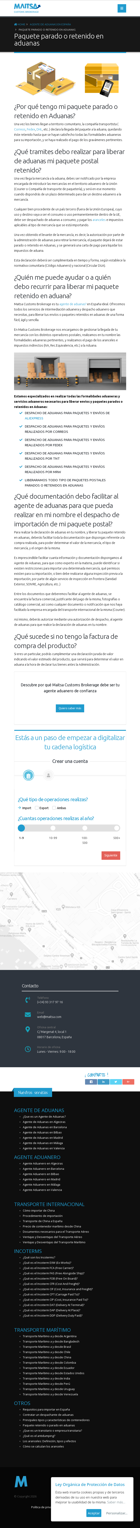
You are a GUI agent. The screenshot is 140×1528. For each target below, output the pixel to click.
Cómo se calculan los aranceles (43, 1446)
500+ (116, 838)
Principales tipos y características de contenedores (56, 1420)
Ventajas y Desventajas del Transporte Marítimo (54, 1242)
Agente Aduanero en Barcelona (43, 1169)
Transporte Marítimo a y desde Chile (46, 1352)
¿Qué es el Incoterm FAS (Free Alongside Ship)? (53, 1273)
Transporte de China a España (42, 1221)
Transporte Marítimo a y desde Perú (46, 1384)
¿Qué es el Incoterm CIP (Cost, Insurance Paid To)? (55, 1300)
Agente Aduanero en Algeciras (43, 1163)
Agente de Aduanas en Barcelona (45, 1127)
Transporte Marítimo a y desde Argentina (49, 1336)
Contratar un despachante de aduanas (48, 1415)
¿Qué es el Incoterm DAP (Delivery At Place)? (51, 1310)
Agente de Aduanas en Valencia (44, 1148)
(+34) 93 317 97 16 (50, 1002)
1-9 (21, 838)
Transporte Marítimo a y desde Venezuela (50, 1394)
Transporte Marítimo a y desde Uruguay (49, 1389)
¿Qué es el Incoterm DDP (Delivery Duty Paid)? (52, 1315)
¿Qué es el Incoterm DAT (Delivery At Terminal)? (53, 1305)
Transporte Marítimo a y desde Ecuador (49, 1368)
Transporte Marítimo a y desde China (47, 1357)
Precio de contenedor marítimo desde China (52, 1226)
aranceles (99, 220)
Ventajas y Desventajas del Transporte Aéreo (52, 1237)
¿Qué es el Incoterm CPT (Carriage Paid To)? (51, 1294)
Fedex (31, 129)
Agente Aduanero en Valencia (42, 1190)
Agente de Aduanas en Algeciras (44, 1122)
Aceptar (94, 1513)
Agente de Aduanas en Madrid (43, 1138)
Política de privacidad (45, 1507)
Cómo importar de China (39, 1210)
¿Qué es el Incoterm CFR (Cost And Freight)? (51, 1284)
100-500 (85, 840)
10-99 (53, 838)
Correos (19, 129)
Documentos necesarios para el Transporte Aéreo (56, 1232)
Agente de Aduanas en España (50, 24)
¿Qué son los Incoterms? (39, 1257)
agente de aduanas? (72, 304)
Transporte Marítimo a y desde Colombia (49, 1363)
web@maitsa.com (49, 1017)
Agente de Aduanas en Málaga (43, 1143)
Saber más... (116, 1502)
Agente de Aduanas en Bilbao (42, 1132)
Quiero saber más (70, 708)
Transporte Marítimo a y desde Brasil (47, 1347)
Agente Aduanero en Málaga (41, 1184)
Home (19, 24)
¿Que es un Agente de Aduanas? (44, 1116)
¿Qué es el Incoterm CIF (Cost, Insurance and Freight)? (58, 1289)
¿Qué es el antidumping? (39, 1436)
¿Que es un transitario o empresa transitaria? (52, 1430)
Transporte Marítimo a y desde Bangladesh (51, 1341)
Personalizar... (116, 1513)
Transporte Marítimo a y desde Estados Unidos (53, 1373)
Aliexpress (34, 418)
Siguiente (110, 855)
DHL (39, 129)
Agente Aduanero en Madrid (41, 1179)
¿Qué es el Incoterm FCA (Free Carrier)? (48, 1268)
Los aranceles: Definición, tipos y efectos (49, 1441)
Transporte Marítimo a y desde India (46, 1378)
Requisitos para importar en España (46, 1409)
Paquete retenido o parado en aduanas (49, 1425)
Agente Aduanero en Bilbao (41, 1174)
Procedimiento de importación (43, 1216)
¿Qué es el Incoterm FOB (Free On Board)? (50, 1278)
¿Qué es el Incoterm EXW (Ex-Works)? (47, 1263)
